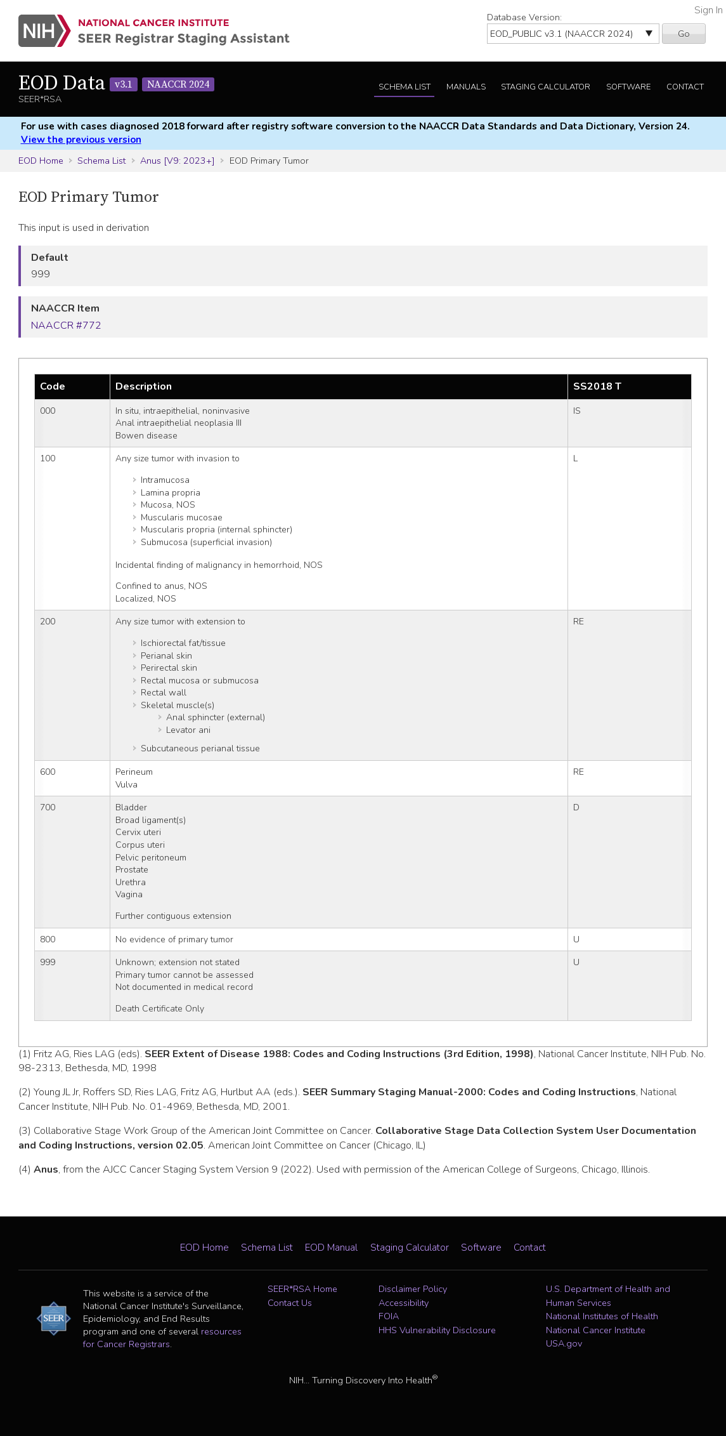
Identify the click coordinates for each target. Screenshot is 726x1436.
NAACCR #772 (66, 326)
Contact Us (290, 1302)
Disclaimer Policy (413, 1288)
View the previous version (81, 139)
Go (684, 33)
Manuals (466, 87)
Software (628, 87)
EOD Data (116, 83)
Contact (685, 87)
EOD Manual (331, 1247)
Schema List (405, 87)
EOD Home (40, 160)
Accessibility (404, 1302)
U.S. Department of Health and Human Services (608, 1295)
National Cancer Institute (595, 1330)
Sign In (708, 10)
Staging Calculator (545, 87)
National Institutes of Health (602, 1316)
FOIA (389, 1316)
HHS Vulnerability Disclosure (437, 1330)
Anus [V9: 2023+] (177, 160)
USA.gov (564, 1343)
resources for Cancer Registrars (162, 1337)
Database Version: (524, 17)
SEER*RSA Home (302, 1288)
